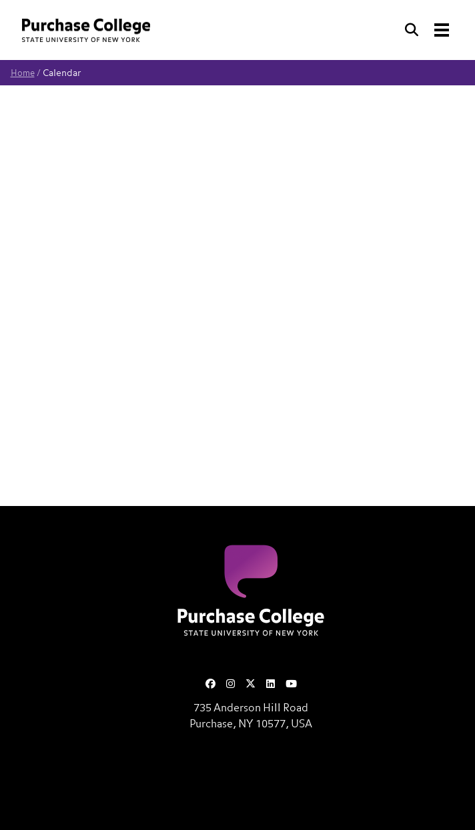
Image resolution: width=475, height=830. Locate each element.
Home (23, 73)
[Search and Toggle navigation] (428, 30)
